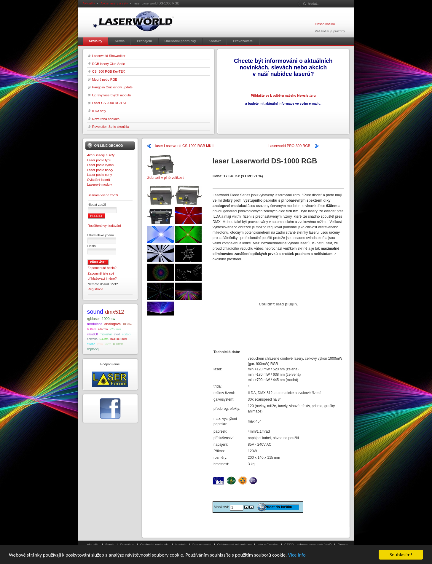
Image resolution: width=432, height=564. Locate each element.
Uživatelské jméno (100, 235)
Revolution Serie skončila (110, 126)
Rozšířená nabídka (106, 119)
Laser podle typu (99, 160)
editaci (126, 334)
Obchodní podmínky (155, 545)
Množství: (222, 507)
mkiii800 (92, 334)
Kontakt (180, 545)
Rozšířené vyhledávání (104, 225)
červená (92, 339)
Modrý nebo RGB (104, 79)
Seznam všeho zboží (103, 195)
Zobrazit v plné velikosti (165, 176)
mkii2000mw (118, 339)
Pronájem (127, 545)
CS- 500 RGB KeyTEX (108, 71)
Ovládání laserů (98, 179)
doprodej (93, 349)
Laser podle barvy (100, 170)
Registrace (95, 289)
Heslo (91, 246)
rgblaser (93, 319)
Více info (297, 555)
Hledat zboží (97, 204)
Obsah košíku (325, 24)
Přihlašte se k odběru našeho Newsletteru (283, 95)
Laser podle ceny (99, 174)
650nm (91, 329)
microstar (106, 334)
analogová (112, 324)
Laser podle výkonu (101, 165)
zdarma (103, 329)
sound (95, 311)
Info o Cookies (267, 545)
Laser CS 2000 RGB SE (109, 103)
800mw (117, 344)
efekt (117, 334)
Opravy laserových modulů (111, 95)
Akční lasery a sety (114, 3)
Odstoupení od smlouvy (234, 545)
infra (100, 344)
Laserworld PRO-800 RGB (289, 146)
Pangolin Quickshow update (112, 87)
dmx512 (114, 312)
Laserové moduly (99, 184)
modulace (95, 324)
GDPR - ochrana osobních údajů (307, 545)
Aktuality (89, 3)
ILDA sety (99, 111)
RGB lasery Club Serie (108, 64)
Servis (109, 545)
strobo (91, 344)
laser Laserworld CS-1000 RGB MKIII (184, 146)
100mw (127, 324)
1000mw (108, 319)
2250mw (115, 329)
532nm (104, 339)
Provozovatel (201, 545)
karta (108, 344)
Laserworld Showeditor (108, 56)
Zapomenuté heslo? (102, 268)
